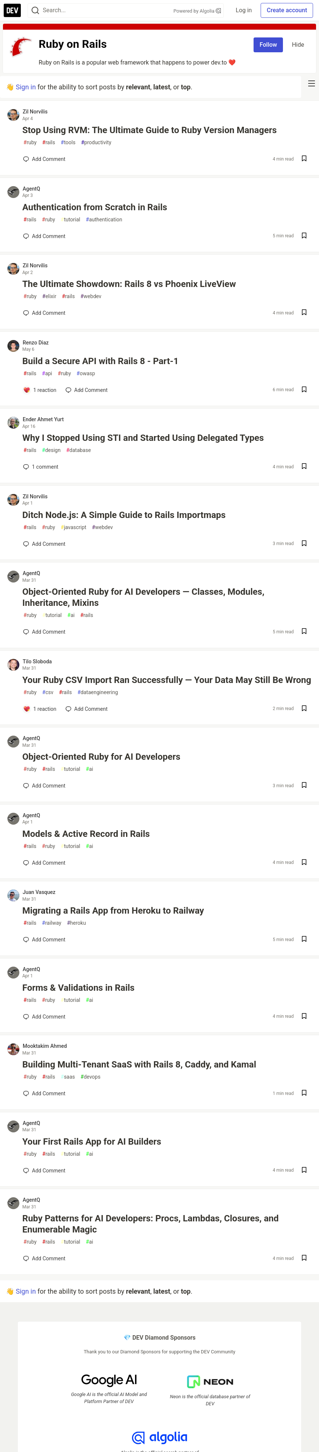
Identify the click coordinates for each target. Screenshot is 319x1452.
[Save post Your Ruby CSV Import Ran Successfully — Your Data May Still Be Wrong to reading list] (304, 709)
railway (51, 923)
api (47, 373)
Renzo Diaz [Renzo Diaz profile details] (36, 343)
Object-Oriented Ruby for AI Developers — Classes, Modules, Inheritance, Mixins (143, 597)
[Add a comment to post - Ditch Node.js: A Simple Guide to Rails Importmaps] (44, 544)
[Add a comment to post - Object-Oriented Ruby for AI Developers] (44, 786)
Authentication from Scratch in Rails (94, 207)
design (51, 450)
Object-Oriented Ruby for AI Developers (101, 757)
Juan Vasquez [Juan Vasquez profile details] (39, 892)
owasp (86, 373)
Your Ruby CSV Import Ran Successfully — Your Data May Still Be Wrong (166, 680)
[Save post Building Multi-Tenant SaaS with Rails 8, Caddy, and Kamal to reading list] (304, 1093)
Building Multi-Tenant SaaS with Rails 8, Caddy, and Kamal (139, 1064)
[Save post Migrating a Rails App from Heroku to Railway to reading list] (304, 939)
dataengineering (97, 692)
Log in (244, 10)
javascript (73, 527)
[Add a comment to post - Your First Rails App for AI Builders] (44, 1171)
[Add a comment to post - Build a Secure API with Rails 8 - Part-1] (40, 390)
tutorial (70, 220)
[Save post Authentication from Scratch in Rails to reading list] (304, 236)
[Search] (35, 10)
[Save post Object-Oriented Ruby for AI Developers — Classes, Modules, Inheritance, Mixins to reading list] (304, 632)
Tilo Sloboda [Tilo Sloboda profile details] (37, 661)
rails (48, 142)
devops (91, 1077)
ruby (30, 142)
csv (48, 692)
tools (68, 142)
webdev (90, 296)
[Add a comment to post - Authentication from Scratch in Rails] (44, 236)
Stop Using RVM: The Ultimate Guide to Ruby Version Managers (149, 130)
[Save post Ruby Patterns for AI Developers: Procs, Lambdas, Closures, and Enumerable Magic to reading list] (304, 1258)
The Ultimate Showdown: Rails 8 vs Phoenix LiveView (129, 284)
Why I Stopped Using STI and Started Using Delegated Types (143, 438)
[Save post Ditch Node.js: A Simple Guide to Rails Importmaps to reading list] (304, 544)
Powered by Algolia (197, 11)
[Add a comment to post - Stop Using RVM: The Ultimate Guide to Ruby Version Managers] (44, 159)
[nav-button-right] (311, 83)
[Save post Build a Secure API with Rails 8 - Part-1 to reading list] (304, 390)
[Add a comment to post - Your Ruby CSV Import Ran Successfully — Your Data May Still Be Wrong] (40, 709)
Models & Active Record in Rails (86, 834)
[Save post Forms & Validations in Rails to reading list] (304, 1017)
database (78, 450)
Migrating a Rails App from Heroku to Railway (113, 910)
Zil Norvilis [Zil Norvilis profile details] (35, 112)
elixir (49, 296)
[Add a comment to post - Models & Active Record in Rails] (44, 863)
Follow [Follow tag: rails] (268, 44)
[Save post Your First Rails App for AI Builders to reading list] (304, 1170)
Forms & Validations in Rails (78, 988)
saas (68, 1077)
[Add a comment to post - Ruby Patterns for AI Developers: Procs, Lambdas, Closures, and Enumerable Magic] (44, 1258)
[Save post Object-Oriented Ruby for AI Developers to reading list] (304, 786)
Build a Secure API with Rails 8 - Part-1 (100, 361)
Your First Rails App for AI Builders (91, 1141)
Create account (287, 10)
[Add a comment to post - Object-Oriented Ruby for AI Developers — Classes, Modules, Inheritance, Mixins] (44, 632)
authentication (104, 220)
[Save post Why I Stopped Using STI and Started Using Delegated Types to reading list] (304, 467)
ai (71, 615)
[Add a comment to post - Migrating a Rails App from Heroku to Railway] (44, 940)
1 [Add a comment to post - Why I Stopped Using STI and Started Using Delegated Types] (40, 466)
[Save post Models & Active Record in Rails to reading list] (304, 863)
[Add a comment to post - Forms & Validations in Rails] (44, 1017)
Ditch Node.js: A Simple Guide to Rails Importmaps (124, 515)
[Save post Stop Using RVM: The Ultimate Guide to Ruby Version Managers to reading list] (304, 159)
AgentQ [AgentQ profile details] (31, 189)
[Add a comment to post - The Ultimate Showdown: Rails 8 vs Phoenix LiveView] (44, 313)
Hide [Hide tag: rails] (298, 44)
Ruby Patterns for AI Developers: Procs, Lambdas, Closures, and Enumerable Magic (150, 1224)
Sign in (26, 87)
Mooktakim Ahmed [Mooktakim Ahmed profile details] (45, 1046)
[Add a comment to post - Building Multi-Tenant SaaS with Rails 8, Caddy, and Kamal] (44, 1093)
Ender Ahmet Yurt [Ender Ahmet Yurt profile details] (43, 419)
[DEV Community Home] (12, 10)
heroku (76, 923)
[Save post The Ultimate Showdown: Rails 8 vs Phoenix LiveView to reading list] (304, 313)
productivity (96, 142)
